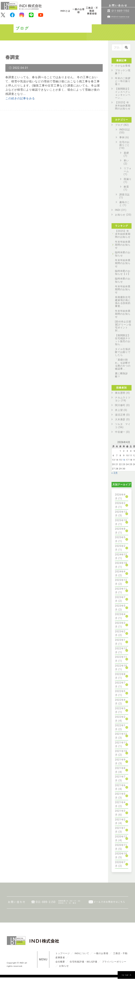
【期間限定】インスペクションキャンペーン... (123, 93)
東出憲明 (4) (122, 392)
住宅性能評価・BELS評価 (83, 961)
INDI (117, 210)
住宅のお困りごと (124, 144)
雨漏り (128, 179)
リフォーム (128, 170)
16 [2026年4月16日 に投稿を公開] (123, 459)
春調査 (12, 57)
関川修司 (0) (122, 405)
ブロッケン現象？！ (123, 72)
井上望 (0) (121, 410)
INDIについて (82, 953)
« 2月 (115, 473)
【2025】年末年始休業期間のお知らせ (123, 105)
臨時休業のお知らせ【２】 (123, 272)
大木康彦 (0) (122, 419)
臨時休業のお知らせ (123, 254)
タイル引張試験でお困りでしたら (123, 352)
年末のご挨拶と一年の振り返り (123, 81)
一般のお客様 (78, 11)
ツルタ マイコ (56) (123, 426)
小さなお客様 (123, 65)
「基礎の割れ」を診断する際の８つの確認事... (123, 364)
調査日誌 (124, 194)
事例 (122, 137)
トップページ (62, 953)
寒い (126, 160)
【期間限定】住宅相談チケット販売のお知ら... (123, 340)
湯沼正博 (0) (122, 414)
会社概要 (60, 961)
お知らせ (120, 214)
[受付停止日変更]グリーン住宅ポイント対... (123, 326)
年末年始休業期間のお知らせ (123, 244)
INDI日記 (124, 129)
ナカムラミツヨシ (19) (123, 399)
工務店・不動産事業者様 (92, 11)
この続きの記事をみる (20, 98)
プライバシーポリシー (114, 961)
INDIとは (65, 11)
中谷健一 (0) (122, 432)
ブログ (119, 124)
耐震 (126, 186)
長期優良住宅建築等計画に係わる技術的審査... (123, 302)
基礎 (126, 152)
